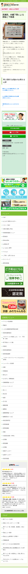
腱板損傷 (5, 405)
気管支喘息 (6, 458)
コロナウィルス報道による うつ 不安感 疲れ (14, 337)
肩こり (5, 390)
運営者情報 (6, 263)
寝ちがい (5, 374)
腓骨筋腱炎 (6, 428)
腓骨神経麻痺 (6, 353)
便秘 (4, 432)
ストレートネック (8, 386)
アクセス (5, 251)
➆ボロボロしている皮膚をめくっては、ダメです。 (13, 560)
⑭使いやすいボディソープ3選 (11, 523)
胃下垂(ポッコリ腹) (8, 342)
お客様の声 (6, 244)
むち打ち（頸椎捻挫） (9, 378)
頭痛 (4, 367)
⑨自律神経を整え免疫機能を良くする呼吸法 (14, 548)
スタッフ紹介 (6, 225)
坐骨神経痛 (6, 424)
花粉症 (5, 346)
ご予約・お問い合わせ (9, 255)
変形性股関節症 (7, 350)
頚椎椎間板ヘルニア (8, 382)
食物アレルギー (7, 451)
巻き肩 (5, 393)
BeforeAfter (6, 240)
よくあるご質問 (7, 248)
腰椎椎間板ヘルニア (8, 412)
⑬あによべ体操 (8, 532)
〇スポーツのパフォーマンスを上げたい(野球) (14, 358)
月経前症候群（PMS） (9, 435)
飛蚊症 (5, 325)
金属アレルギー (7, 454)
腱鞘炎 (5, 409)
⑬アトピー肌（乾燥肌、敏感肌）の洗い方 (14, 527)
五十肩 (5, 401)
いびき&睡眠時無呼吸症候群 (10, 329)
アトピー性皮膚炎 (8, 321)
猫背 (4, 397)
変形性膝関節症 (7, 333)
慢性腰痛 (5, 443)
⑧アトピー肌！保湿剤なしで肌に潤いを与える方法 (14, 554)
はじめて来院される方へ (9, 221)
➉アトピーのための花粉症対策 (11, 544)
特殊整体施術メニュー (9, 232)
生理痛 (5, 439)
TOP (4, 217)
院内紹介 (5, 236)
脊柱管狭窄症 (6, 420)
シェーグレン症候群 (8, 363)
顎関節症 (5, 371)
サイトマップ (6, 259)
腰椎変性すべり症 (8, 416)
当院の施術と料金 (8, 229)
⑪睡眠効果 (6, 540)
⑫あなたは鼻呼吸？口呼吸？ (11, 536)
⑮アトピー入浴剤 (8, 519)
